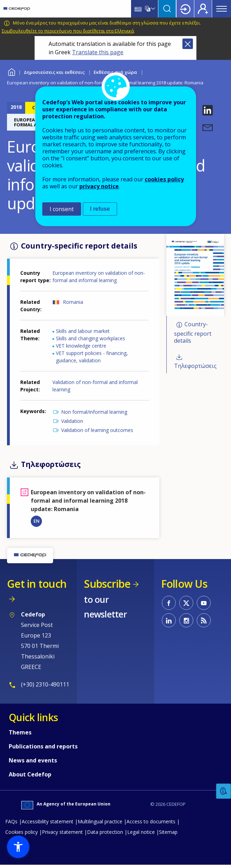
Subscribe (107, 584)
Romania (73, 302)
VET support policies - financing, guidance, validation (92, 357)
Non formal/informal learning (94, 412)
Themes (20, 732)
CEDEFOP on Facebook (169, 603)
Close (187, 44)
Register (203, 9)
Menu (221, 9)
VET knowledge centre (81, 345)
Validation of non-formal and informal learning (95, 386)
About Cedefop (30, 774)
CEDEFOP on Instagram (186, 620)
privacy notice (99, 186)
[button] (208, 110)
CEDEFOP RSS (204, 620)
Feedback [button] (223, 791)
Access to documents (151, 821)
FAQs (11, 821)
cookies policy (164, 179)
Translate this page (97, 52)
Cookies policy (21, 832)
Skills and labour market (83, 331)
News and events (33, 760)
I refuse (100, 209)
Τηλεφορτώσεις (195, 366)
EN (36, 521)
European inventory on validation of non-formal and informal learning (98, 277)
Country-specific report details (192, 332)
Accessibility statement (47, 821)
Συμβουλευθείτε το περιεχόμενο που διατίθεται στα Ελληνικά (68, 31)
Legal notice (141, 832)
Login (185, 9)
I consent (62, 209)
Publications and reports (43, 746)
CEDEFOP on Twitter (186, 603)
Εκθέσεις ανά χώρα (115, 72)
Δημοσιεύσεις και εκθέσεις (54, 72)
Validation (72, 421)
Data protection (105, 832)
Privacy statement (62, 832)
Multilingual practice (100, 821)
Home (11, 71)
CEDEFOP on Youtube (204, 603)
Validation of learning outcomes (97, 430)
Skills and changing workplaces (90, 338)
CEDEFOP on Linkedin (169, 620)
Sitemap (168, 832)
